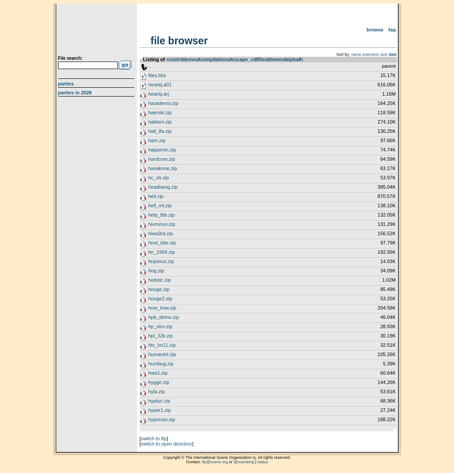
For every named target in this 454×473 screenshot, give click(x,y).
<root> (173, 59)
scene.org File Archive (97, 31)
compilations (215, 59)
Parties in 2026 (75, 92)
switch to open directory (166, 443)
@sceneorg (244, 462)
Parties (66, 83)
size (383, 54)
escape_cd (243, 59)
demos (190, 59)
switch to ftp (154, 438)
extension (370, 54)
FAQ (392, 29)
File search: (70, 58)
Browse (375, 29)
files (262, 59)
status (263, 462)
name (356, 54)
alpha (292, 59)
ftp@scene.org (215, 462)
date (392, 54)
